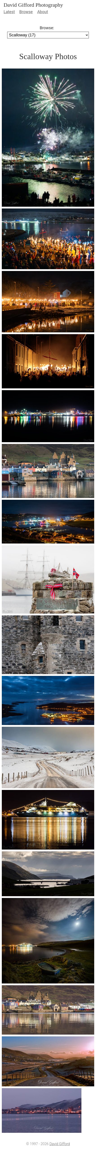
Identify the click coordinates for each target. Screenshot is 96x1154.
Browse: (47, 27)
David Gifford (59, 1144)
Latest (9, 11)
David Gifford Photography (33, 5)
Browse (26, 11)
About (42, 11)
